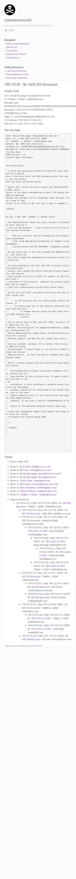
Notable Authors (12, 58)
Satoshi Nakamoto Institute (17, 74)
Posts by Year (11, 51)
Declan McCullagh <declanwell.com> (38, 477)
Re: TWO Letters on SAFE (53, 541)
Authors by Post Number (16, 54)
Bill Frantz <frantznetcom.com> (35, 470)
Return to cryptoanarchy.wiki (17, 44)
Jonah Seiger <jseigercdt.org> (35, 480)
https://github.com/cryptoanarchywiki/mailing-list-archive (23, 646)
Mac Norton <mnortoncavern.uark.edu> (39, 484)
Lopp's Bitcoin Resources (16, 71)
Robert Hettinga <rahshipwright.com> (38, 491)
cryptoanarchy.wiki (18, 20)
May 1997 (23, 461)
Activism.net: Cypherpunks (16, 78)
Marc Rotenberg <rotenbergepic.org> (38, 487)
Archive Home (11, 47)
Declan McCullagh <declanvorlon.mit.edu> (40, 473)
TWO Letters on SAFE (38, 531)
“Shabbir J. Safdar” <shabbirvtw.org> (38, 494)
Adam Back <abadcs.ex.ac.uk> (35, 466)
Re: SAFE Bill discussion (39, 587)
